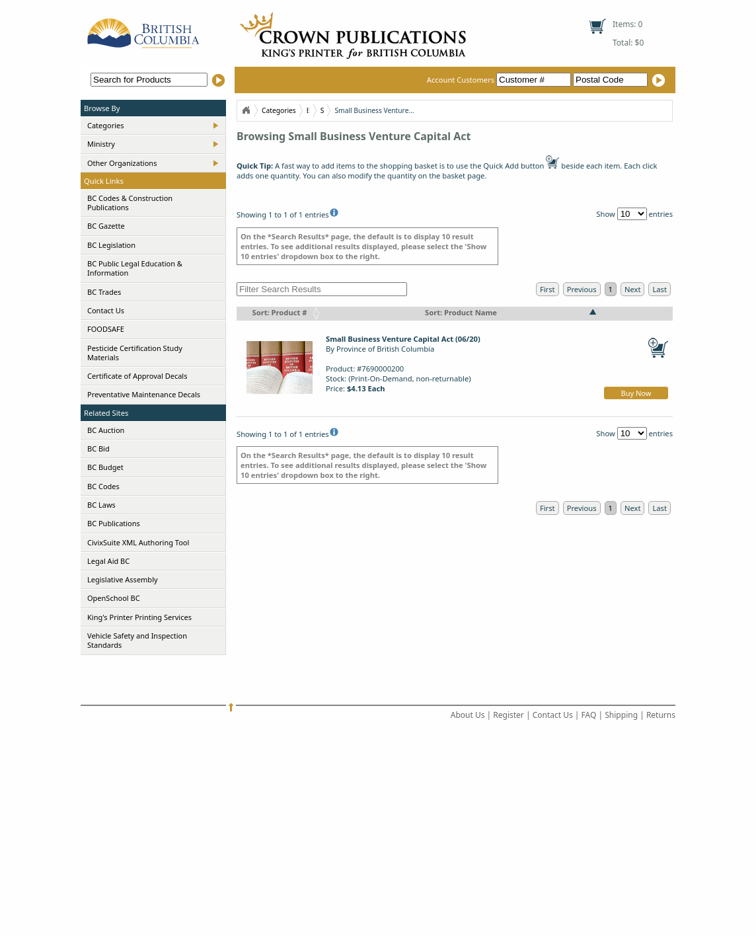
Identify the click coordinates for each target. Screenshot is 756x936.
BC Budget (105, 467)
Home (246, 110)
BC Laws (101, 505)
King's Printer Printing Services (139, 617)
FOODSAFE (105, 329)
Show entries (634, 214)
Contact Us (105, 310)
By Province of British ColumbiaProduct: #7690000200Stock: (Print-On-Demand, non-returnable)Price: (403, 363)
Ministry (101, 144)
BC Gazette (106, 226)
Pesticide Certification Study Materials (134, 352)
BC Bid (98, 448)
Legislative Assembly (122, 579)
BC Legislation (111, 245)
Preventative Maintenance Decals (143, 394)
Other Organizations (122, 163)
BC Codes (103, 486)
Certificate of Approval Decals (137, 376)
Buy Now (636, 393)
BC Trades (104, 292)
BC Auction (105, 430)
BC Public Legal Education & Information (134, 268)
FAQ (589, 715)
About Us (468, 715)
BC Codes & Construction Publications (129, 202)
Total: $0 (628, 42)
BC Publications (113, 523)
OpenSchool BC (113, 598)
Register (508, 715)
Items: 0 (627, 24)
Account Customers (500, 80)
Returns (660, 715)
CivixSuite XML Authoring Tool (138, 542)
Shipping (621, 715)
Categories (105, 125)
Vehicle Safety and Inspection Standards (137, 640)
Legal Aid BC (108, 561)
